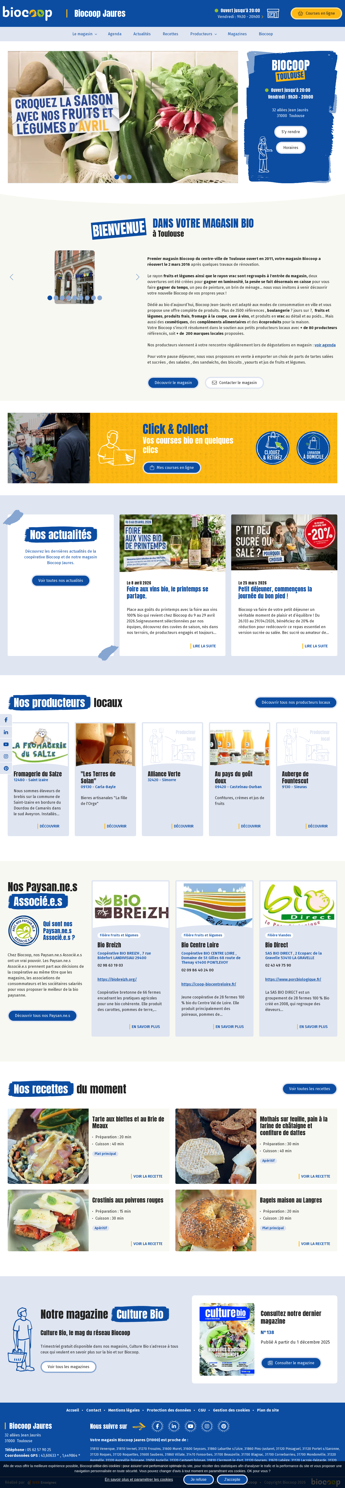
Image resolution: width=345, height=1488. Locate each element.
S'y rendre (291, 132)
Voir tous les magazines (68, 1366)
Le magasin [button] (82, 34)
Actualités (142, 34)
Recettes (170, 34)
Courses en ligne (316, 13)
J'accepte (232, 1479)
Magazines (237, 34)
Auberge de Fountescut (306, 778)
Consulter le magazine (291, 1364)
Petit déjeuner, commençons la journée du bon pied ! (275, 593)
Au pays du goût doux (239, 778)
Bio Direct (276, 945)
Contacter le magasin (234, 382)
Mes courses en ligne (172, 467)
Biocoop (266, 34)
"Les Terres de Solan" (105, 778)
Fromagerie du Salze (38, 774)
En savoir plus (146, 1026)
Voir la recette (147, 1176)
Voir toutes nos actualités (60, 580)
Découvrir (51, 826)
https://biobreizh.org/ (117, 979)
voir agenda (325, 345)
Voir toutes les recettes (309, 1088)
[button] (11, 117)
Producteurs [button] (201, 34)
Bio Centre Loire (200, 945)
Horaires (290, 147)
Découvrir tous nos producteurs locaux (296, 702)
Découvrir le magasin (173, 382)
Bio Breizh (109, 945)
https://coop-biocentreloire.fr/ (208, 984)
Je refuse (199, 1479)
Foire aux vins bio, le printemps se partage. (167, 593)
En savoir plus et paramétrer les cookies (139, 1479)
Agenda (114, 34)
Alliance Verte (164, 774)
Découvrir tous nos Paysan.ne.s (42, 1015)
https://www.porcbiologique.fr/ (293, 979)
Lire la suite (205, 646)
